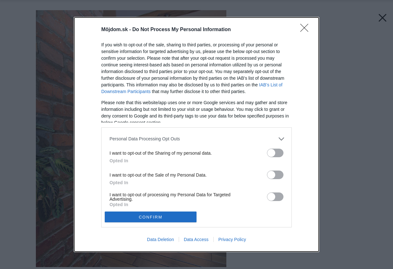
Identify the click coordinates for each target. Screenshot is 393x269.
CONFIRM (151, 217)
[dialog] (196, 134)
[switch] (275, 153)
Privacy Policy (232, 239)
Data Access (196, 239)
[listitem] (196, 139)
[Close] (306, 30)
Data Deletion (160, 239)
